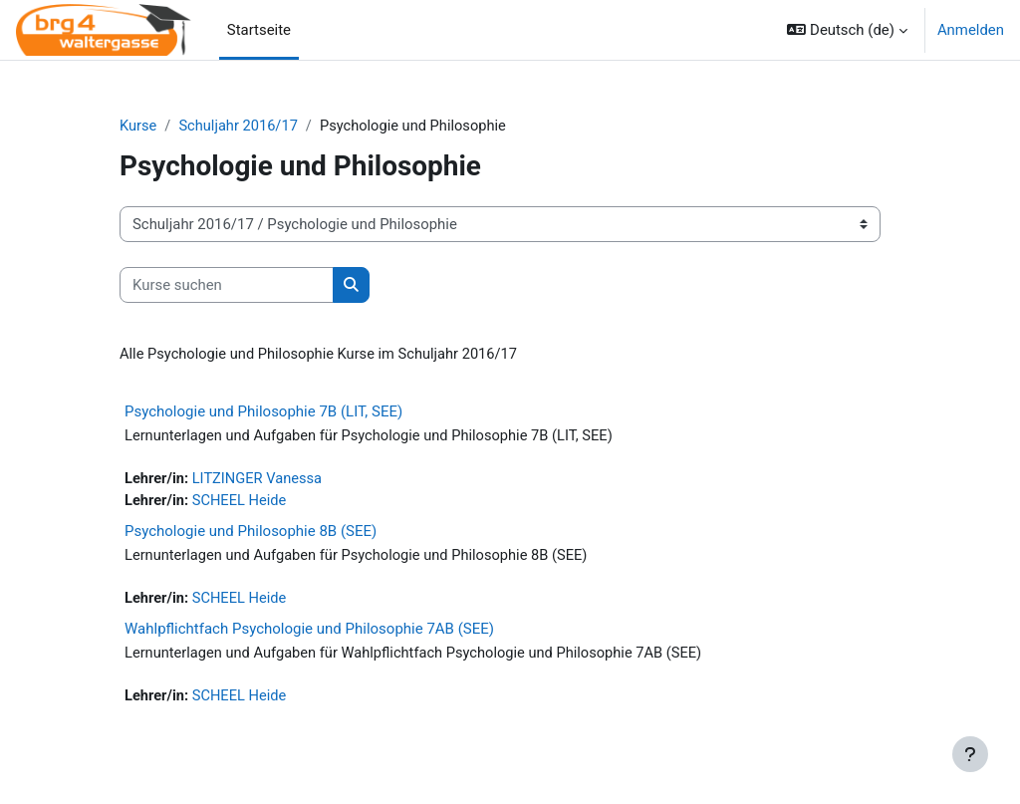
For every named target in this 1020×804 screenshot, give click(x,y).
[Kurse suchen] (227, 285)
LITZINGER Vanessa (259, 480)
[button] (846, 30)
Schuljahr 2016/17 (240, 126)
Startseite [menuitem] (259, 30)
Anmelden (970, 30)
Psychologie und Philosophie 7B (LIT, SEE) (263, 412)
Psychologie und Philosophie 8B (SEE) (251, 533)
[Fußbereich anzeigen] (970, 754)
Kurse (138, 126)
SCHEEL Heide (241, 503)
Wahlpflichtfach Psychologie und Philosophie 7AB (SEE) (309, 632)
